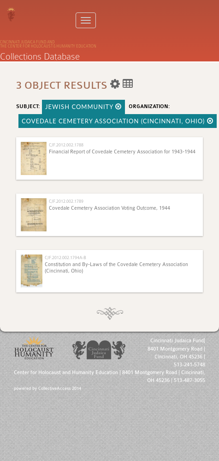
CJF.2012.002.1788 (66, 144)
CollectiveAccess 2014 (59, 388)
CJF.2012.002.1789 (66, 201)
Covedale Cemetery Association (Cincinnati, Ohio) (117, 121)
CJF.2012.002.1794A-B (65, 257)
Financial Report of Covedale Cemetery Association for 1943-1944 (122, 152)
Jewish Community (83, 106)
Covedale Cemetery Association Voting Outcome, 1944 (109, 208)
